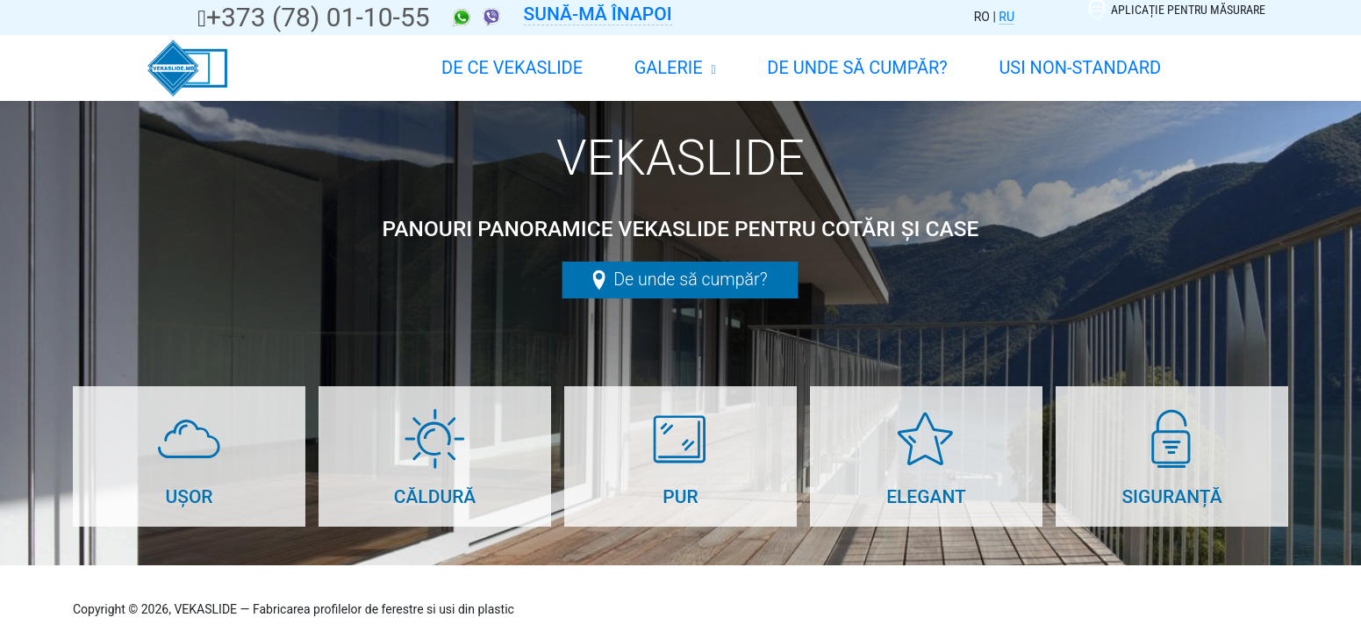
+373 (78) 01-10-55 (318, 17)
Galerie (675, 67)
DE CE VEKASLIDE (512, 67)
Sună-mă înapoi (598, 14)
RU (1006, 17)
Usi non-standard (1080, 67)
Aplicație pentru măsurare (1176, 9)
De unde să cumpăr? (857, 67)
